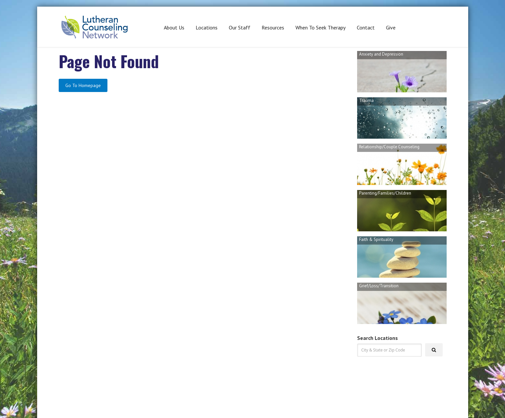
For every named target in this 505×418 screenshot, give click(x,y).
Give (391, 27)
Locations (207, 27)
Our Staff (239, 27)
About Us (174, 27)
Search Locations (377, 338)
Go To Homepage (83, 85)
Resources (273, 27)
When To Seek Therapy (320, 27)
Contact (366, 27)
